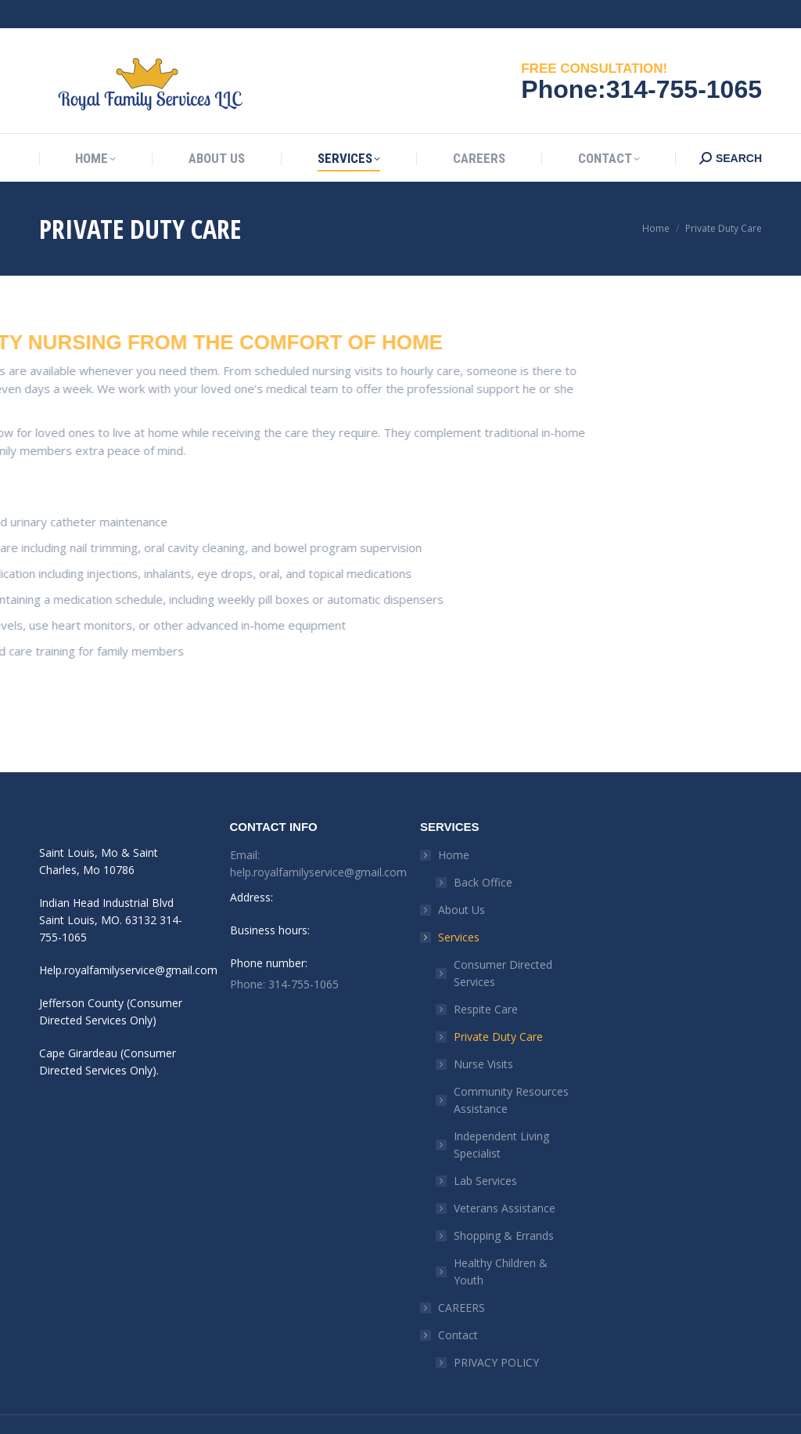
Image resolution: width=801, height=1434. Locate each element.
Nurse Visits (483, 1035)
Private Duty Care (498, 1008)
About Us (461, 881)
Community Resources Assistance (511, 1072)
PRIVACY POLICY (496, 1334)
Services (451, 908)
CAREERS (461, 1279)
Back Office (483, 854)
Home (445, 826)
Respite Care (486, 980)
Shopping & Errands (504, 1207)
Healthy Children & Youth (501, 1243)
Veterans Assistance (504, 1179)
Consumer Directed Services (503, 945)
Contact (450, 1306)
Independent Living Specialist (501, 1116)
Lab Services (485, 1152)
